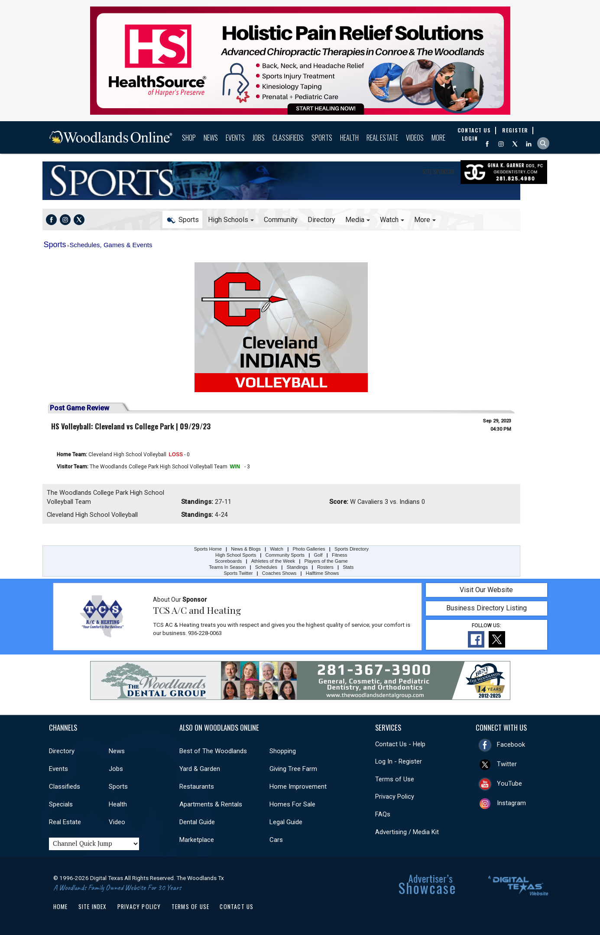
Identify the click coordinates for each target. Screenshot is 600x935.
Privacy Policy (394, 796)
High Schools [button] (228, 220)
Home (60, 906)
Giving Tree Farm (293, 769)
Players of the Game (325, 561)
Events (235, 137)
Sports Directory (351, 548)
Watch (276, 548)
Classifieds (288, 137)
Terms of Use (394, 779)
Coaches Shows (279, 573)
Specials (61, 804)
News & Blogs (245, 548)
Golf (318, 555)
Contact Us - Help (400, 744)
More (438, 137)
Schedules (266, 567)
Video (117, 822)
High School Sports (235, 555)
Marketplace (196, 840)
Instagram (511, 803)
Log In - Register (398, 761)
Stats (348, 567)
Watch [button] (389, 220)
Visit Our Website (486, 590)
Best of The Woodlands (213, 751)
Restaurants (196, 786)
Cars (276, 840)
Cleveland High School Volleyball (127, 454)
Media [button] (354, 220)
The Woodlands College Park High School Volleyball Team (158, 467)
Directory (321, 220)
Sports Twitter (238, 573)
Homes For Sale (292, 804)
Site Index (92, 906)
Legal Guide (285, 822)
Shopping (282, 751)
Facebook (511, 744)
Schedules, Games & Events (111, 244)
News (211, 137)
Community (281, 220)
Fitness (339, 555)
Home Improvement (298, 786)
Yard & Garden (199, 769)
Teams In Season (227, 567)
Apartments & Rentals (210, 804)
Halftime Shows (322, 573)
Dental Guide (197, 822)
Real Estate (382, 137)
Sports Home (84, 180)
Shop (189, 137)
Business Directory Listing (486, 608)
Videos (415, 137)
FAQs (382, 814)
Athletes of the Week (273, 561)
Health (349, 137)
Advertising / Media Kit (407, 832)
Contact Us (236, 906)
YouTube (509, 783)
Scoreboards (228, 561)
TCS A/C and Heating (197, 610)
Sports (321, 137)
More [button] (422, 220)
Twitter (507, 764)
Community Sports (285, 555)
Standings (297, 567)
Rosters (325, 567)
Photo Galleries (308, 548)
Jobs (259, 137)
